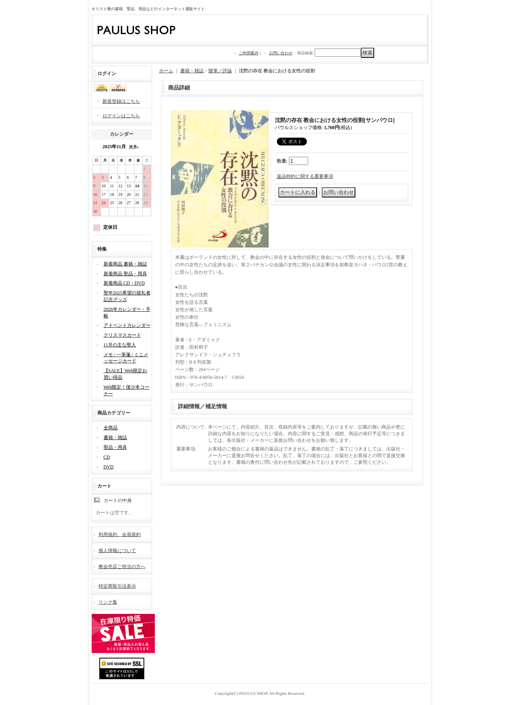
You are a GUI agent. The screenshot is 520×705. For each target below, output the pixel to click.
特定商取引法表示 (117, 586)
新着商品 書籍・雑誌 (125, 264)
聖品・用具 (115, 447)
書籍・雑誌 (115, 437)
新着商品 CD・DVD (124, 283)
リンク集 (108, 602)
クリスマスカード (122, 335)
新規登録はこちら (121, 101)
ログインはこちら (121, 115)
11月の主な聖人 (120, 345)
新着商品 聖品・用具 (125, 273)
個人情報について (117, 550)
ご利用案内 (248, 53)
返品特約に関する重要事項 (305, 176)
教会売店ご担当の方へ (122, 566)
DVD (109, 467)
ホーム (166, 71)
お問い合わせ (280, 53)
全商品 (111, 428)
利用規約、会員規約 (120, 534)
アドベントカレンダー (127, 325)
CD (107, 457)
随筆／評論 (220, 71)
